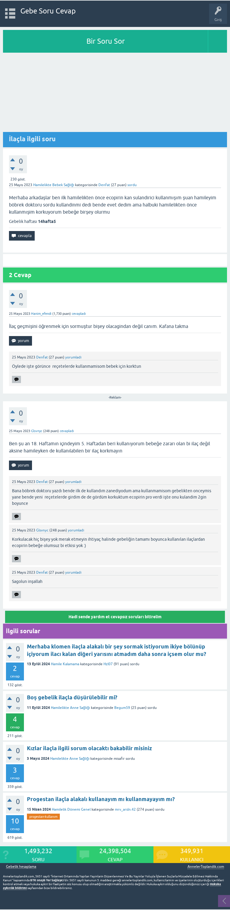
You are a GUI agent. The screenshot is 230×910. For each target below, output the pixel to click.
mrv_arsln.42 (125, 809)
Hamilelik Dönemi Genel (71, 809)
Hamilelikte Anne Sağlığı (70, 708)
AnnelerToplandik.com (206, 867)
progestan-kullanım (43, 816)
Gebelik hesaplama (21, 867)
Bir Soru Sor (105, 41)
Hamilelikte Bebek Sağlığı (53, 185)
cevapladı (79, 313)
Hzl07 (108, 664)
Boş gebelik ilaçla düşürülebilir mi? (72, 697)
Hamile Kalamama (65, 664)
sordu (132, 185)
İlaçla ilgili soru (32, 139)
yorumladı (73, 357)
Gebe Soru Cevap (48, 11)
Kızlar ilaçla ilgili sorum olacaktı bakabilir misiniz (89, 748)
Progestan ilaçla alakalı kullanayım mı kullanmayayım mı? (101, 799)
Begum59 (122, 708)
